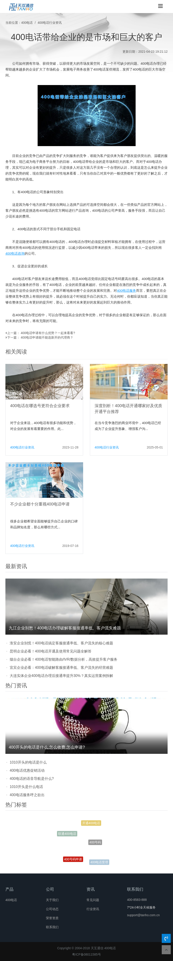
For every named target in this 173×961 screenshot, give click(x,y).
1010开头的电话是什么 (28, 762)
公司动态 (52, 909)
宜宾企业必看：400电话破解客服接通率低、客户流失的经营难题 (61, 667)
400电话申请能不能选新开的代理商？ (47, 337)
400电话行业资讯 (50, 22)
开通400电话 (91, 824)
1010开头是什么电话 (26, 787)
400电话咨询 (15, 253)
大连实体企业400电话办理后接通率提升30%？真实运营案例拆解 (61, 676)
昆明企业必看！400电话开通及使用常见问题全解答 (50, 651)
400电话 (27, 22)
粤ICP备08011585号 (86, 954)
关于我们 (52, 900)
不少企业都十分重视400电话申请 (40, 504)
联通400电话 (67, 834)
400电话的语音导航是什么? (32, 779)
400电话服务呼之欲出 (27, 795)
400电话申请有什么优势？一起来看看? (48, 333)
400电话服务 (126, 290)
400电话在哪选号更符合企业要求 (40, 405)
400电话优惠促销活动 (27, 770)
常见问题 (92, 900)
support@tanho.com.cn (143, 915)
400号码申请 (73, 860)
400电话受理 (99, 862)
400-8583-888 (137, 900)
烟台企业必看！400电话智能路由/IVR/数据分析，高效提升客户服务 (63, 659)
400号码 (95, 844)
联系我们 (52, 927)
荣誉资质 (52, 918)
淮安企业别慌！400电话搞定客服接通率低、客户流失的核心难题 (61, 643)
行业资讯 (92, 909)
